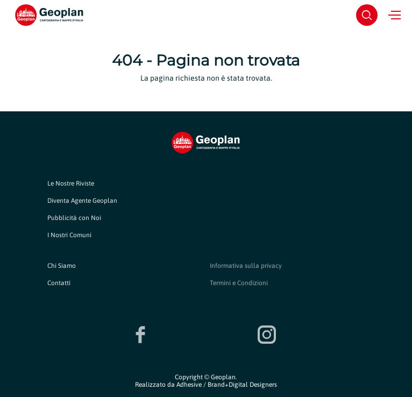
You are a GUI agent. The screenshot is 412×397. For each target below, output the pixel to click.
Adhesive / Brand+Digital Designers (226, 384)
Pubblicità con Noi (74, 218)
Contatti (58, 283)
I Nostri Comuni (69, 235)
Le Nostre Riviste (70, 183)
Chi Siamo (61, 266)
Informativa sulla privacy (246, 266)
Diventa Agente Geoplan (82, 200)
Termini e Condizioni (239, 283)
